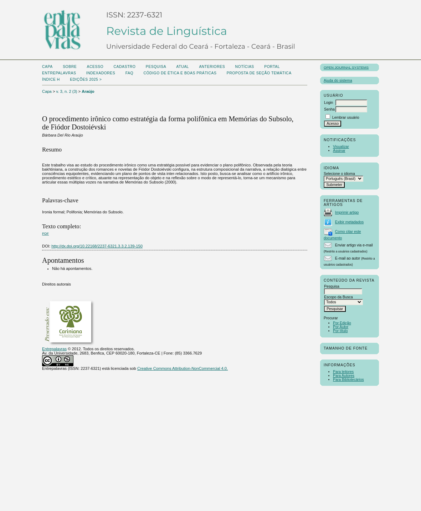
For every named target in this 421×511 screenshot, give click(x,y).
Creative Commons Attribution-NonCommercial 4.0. (182, 368)
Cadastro (124, 67)
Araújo (88, 91)
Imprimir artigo (347, 212)
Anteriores (212, 67)
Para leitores (343, 372)
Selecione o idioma (339, 174)
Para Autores (343, 376)
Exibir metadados (349, 222)
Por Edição (342, 323)
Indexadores (100, 73)
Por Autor (340, 327)
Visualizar (341, 147)
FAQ (129, 73)
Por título (340, 331)
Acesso (95, 67)
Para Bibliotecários (348, 380)
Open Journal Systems (346, 67)
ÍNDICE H (51, 79)
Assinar (339, 151)
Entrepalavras (54, 349)
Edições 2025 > (86, 79)
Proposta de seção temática (259, 73)
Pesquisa (156, 67)
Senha (329, 109)
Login (328, 103)
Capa (47, 67)
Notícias (244, 67)
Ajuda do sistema (338, 80)
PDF (45, 233)
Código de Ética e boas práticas (179, 73)
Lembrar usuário (345, 117)
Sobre (70, 67)
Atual (182, 67)
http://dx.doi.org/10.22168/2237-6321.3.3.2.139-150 (97, 246)
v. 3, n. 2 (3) (66, 91)
